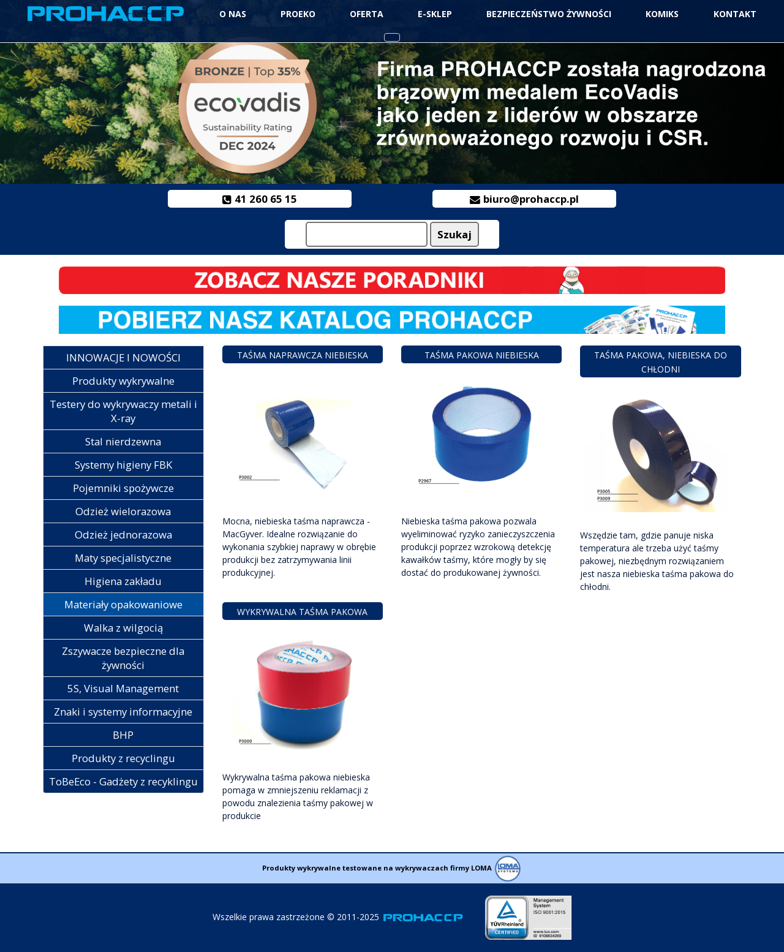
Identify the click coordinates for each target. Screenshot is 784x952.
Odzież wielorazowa (123, 511)
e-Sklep (435, 14)
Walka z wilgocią (123, 628)
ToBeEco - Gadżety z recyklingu (123, 781)
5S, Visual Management (123, 688)
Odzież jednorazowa (123, 534)
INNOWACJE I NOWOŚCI (123, 357)
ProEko (298, 14)
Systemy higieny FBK (123, 465)
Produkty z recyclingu (123, 758)
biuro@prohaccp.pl (524, 199)
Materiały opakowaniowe (123, 604)
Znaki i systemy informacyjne (123, 712)
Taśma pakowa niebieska (481, 355)
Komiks (662, 14)
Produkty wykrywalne (123, 381)
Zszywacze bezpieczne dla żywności (123, 658)
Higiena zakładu (123, 581)
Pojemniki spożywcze (123, 488)
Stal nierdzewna (123, 441)
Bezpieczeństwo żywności (548, 14)
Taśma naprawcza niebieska (302, 355)
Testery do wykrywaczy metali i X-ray (123, 411)
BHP (123, 735)
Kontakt (735, 14)
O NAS (232, 14)
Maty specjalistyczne (123, 558)
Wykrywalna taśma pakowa (302, 612)
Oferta (366, 14)
